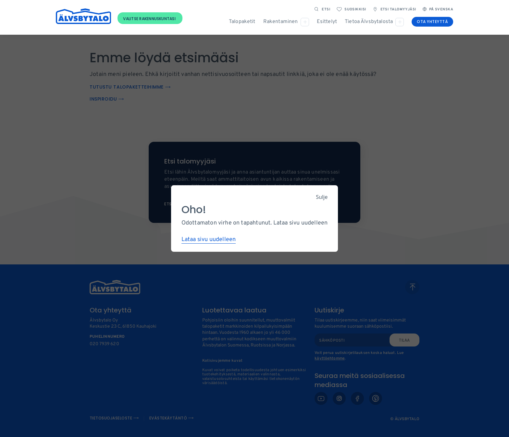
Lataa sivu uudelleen (208, 239)
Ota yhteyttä (432, 21)
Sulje (322, 196)
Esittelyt (327, 21)
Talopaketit (242, 21)
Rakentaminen (280, 21)
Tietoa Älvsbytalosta (369, 21)
